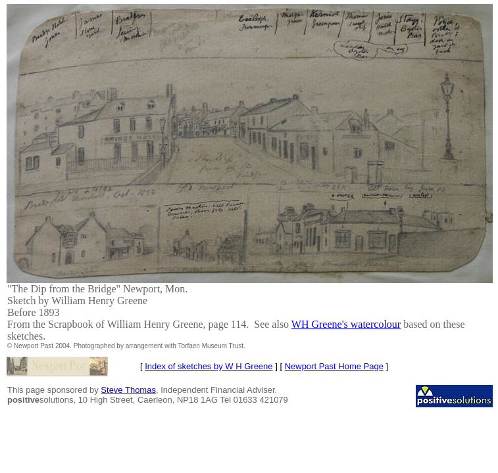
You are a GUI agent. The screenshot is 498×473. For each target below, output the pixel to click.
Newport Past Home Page (334, 366)
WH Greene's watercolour (346, 324)
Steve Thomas (128, 390)
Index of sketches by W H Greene (208, 366)
